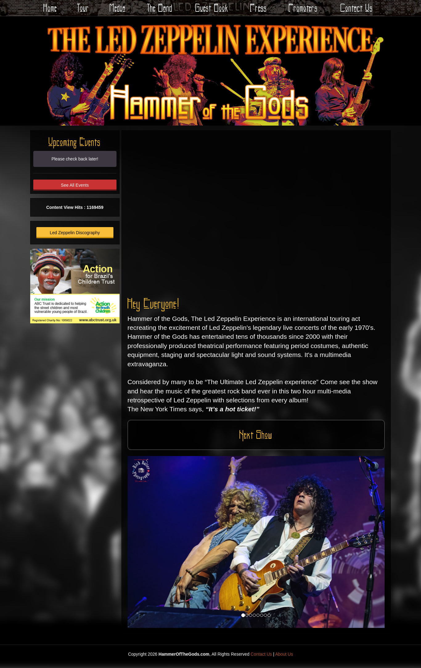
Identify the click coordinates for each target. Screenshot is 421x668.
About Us (284, 654)
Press (258, 8)
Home (50, 8)
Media (118, 8)
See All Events (75, 185)
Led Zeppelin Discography (75, 232)
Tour (83, 8)
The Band (160, 8)
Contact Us (357, 8)
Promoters (303, 8)
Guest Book (211, 8)
